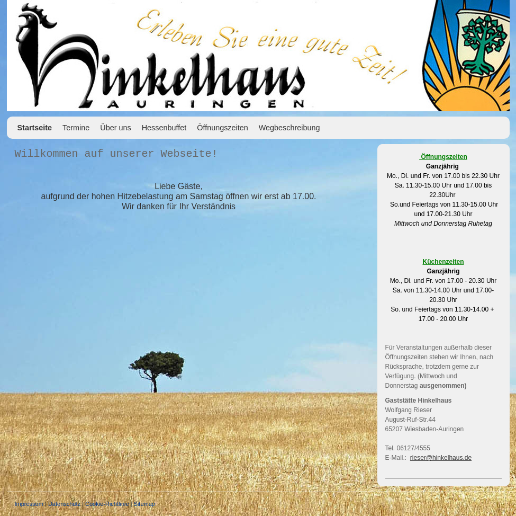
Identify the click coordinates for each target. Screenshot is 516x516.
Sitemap (144, 504)
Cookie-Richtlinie (107, 504)
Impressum (29, 504)
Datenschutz (64, 504)
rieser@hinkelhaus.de (441, 457)
